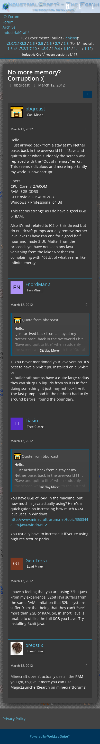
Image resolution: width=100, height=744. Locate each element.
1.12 (88, 48)
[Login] (80, 6)
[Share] (87, 94)
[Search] (67, 6)
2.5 (40, 43)
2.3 (32, 43)
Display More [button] (49, 350)
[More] (86, 129)
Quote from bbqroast (40, 319)
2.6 (49, 43)
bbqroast (22, 85)
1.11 (77, 48)
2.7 (57, 43)
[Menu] (93, 6)
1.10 (66, 48)
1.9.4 (56, 48)
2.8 (66, 43)
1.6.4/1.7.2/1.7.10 (22, 48)
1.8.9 (44, 48)
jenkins (71, 38)
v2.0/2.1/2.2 (16, 43)
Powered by (50, 736)
